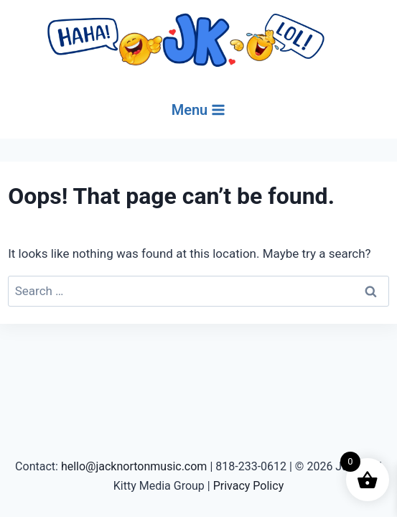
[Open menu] (199, 109)
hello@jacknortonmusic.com (134, 466)
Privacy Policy (248, 486)
